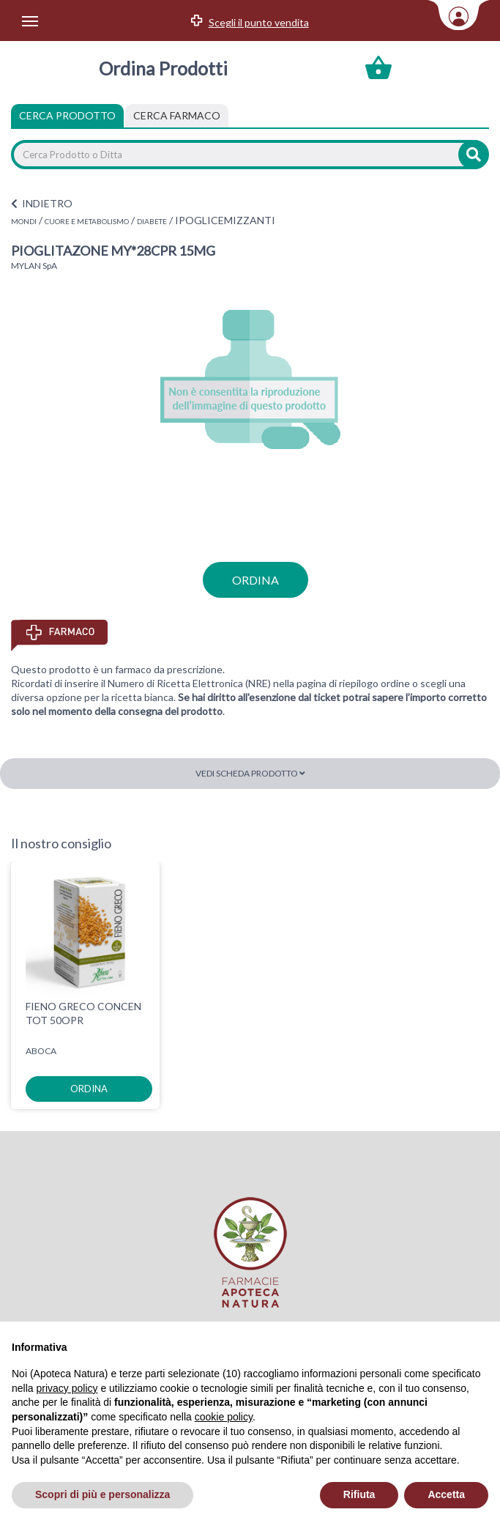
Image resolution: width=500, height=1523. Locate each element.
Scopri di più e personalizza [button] (102, 1494)
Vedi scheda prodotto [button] (250, 773)
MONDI (24, 221)
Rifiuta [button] (359, 1494)
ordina (255, 580)
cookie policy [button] (224, 1417)
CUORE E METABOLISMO (87, 221)
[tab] (176, 115)
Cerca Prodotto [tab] (67, 115)
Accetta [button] (446, 1494)
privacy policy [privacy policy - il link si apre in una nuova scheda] (66, 1388)
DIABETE (152, 221)
